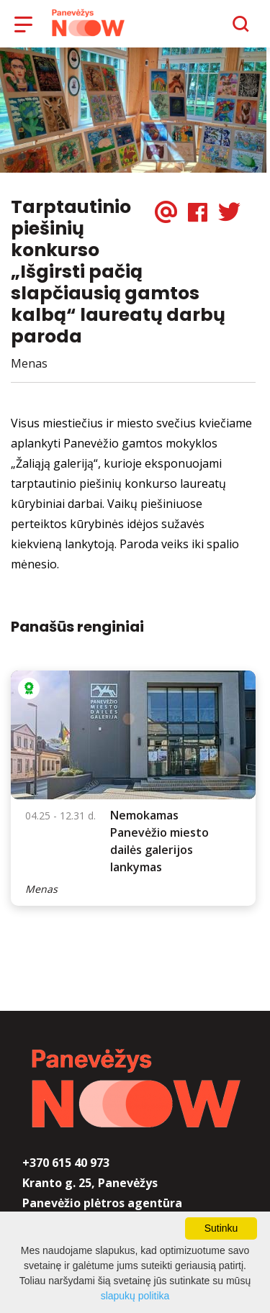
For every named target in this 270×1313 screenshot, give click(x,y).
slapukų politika (135, 1295)
